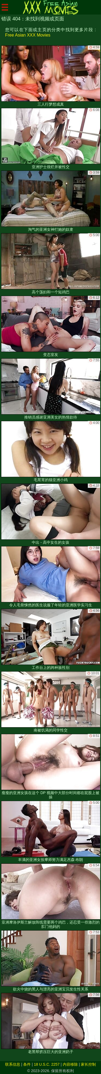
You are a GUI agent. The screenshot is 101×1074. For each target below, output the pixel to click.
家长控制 (88, 1064)
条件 (27, 1064)
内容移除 (70, 1064)
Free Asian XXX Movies (27, 35)
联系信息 (12, 1064)
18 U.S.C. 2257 (47, 1064)
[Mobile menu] (5, 7)
